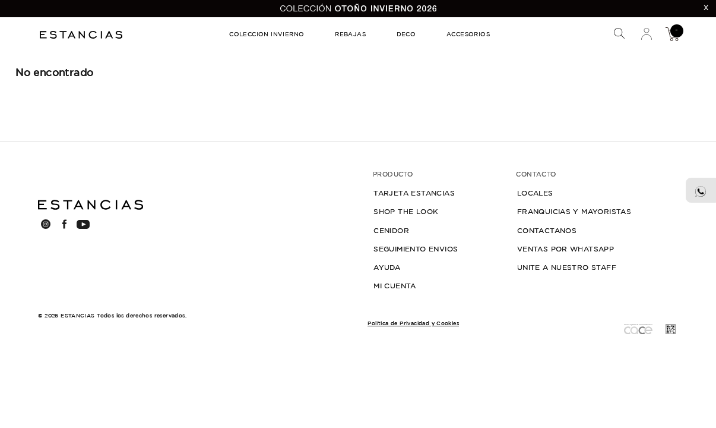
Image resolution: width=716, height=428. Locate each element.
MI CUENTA (394, 286)
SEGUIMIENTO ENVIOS (415, 249)
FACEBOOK (64, 224)
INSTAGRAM (45, 224)
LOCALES (535, 193)
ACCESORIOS (468, 34)
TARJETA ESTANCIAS (414, 193)
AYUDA (386, 268)
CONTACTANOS (546, 231)
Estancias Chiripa (82, 33)
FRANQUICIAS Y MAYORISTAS (574, 212)
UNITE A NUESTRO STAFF (566, 268)
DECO (406, 34)
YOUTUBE (83, 224)
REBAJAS (350, 34)
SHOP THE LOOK (405, 212)
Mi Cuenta (647, 34)
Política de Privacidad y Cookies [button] (413, 323)
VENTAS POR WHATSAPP (565, 249)
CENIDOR (391, 231)
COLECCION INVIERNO (266, 34)
